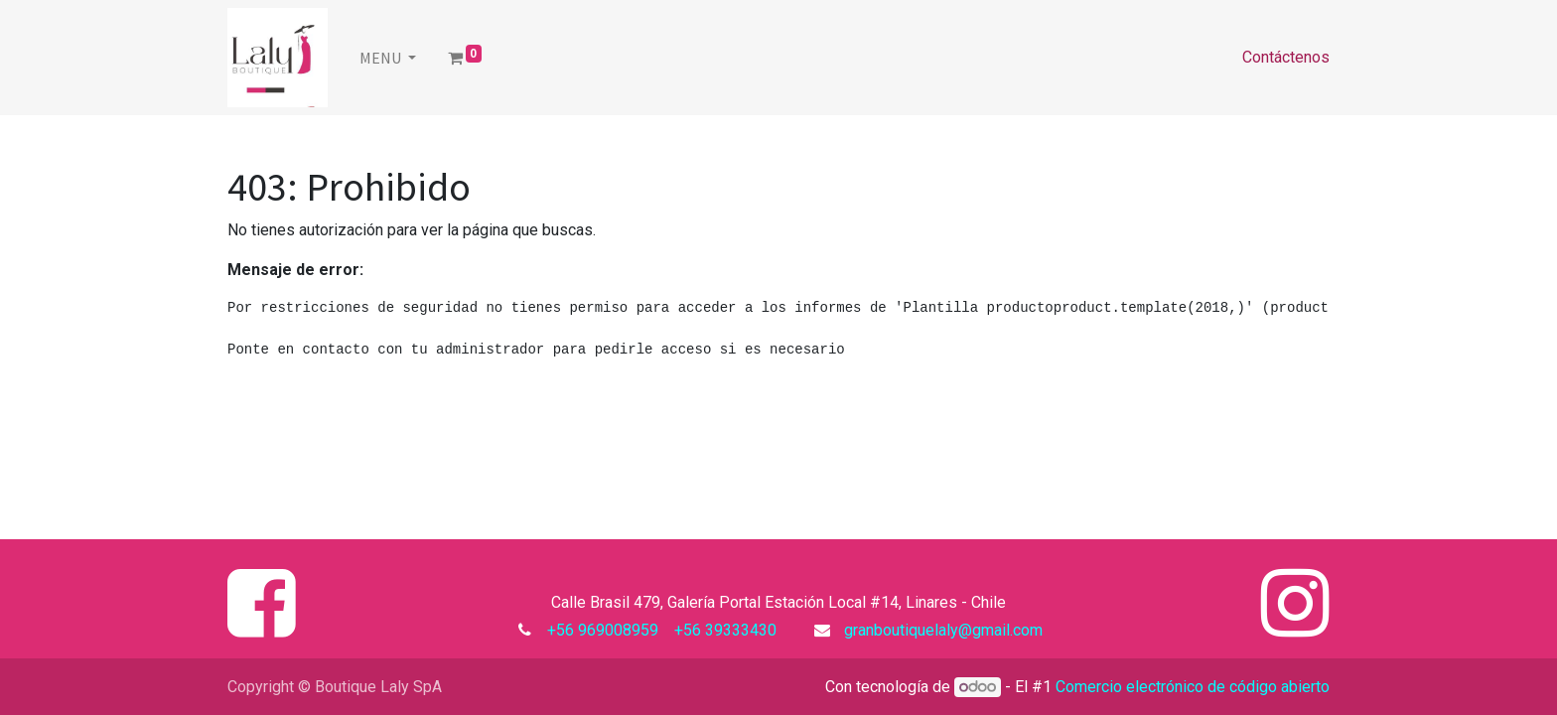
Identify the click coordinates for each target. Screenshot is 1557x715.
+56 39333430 (723, 630)
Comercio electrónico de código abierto (1193, 686)
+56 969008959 (606, 630)
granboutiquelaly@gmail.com (943, 630)
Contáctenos (1286, 57)
